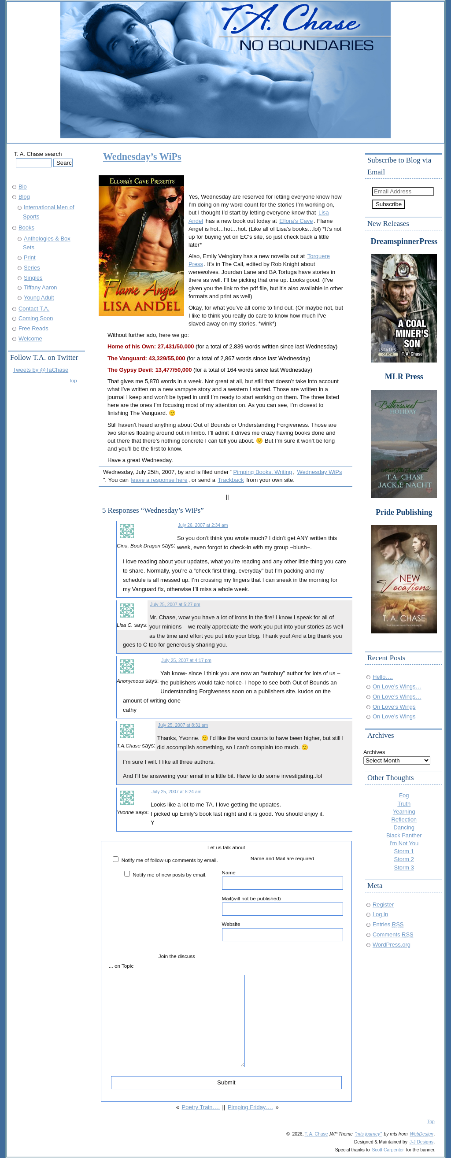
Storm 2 (404, 859)
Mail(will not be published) (282, 905)
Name (282, 879)
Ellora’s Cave (296, 221)
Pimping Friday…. (250, 1107)
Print (30, 257)
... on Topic (121, 966)
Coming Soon (35, 318)
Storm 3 (404, 867)
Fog (404, 795)
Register (383, 904)
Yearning (404, 811)
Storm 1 (404, 851)
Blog (24, 196)
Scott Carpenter (388, 1149)
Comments (393, 934)
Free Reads (33, 328)
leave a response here (159, 480)
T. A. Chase (316, 1134)
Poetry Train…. (201, 1107)
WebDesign (421, 1134)
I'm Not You (403, 843)
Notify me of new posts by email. (170, 874)
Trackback (231, 480)
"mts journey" (368, 1134)
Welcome (30, 338)
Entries (388, 924)
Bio (22, 186)
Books (26, 227)
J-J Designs (421, 1142)
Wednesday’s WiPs (142, 156)
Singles (33, 277)
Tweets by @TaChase (40, 369)
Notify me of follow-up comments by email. (170, 860)
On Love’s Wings (394, 706)
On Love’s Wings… (397, 686)
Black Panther (404, 835)
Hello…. (383, 676)
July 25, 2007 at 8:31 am (183, 725)
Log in (380, 914)
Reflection (404, 819)
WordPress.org (391, 944)
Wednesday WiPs (319, 472)
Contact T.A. (33, 308)
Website (282, 931)
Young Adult (39, 297)
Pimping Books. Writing (262, 472)
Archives (374, 752)
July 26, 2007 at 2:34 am (203, 525)
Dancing (404, 827)
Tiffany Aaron (40, 287)
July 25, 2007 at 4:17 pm (186, 660)
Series (32, 267)
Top (73, 380)
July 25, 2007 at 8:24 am (176, 791)
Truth (403, 803)
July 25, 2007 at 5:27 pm (175, 604)
